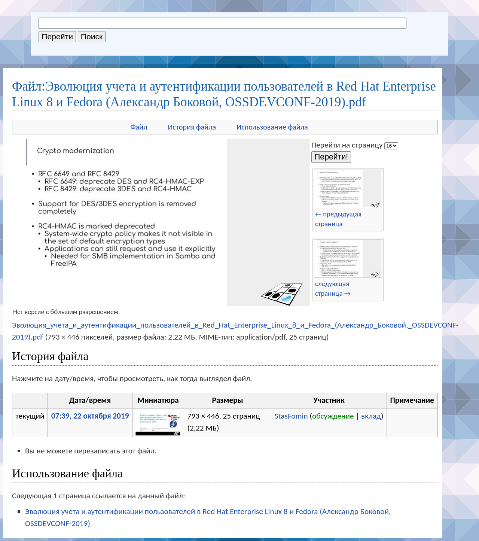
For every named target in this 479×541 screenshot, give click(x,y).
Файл (138, 126)
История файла (192, 126)
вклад (371, 416)
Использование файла (272, 126)
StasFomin (291, 416)
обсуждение (333, 416)
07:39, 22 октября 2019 (90, 416)
